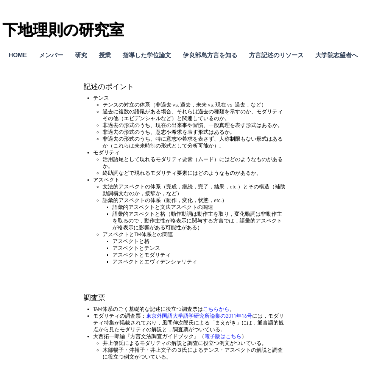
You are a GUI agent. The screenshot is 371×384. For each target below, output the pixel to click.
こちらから (216, 309)
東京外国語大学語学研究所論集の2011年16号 (199, 316)
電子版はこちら (223, 337)
